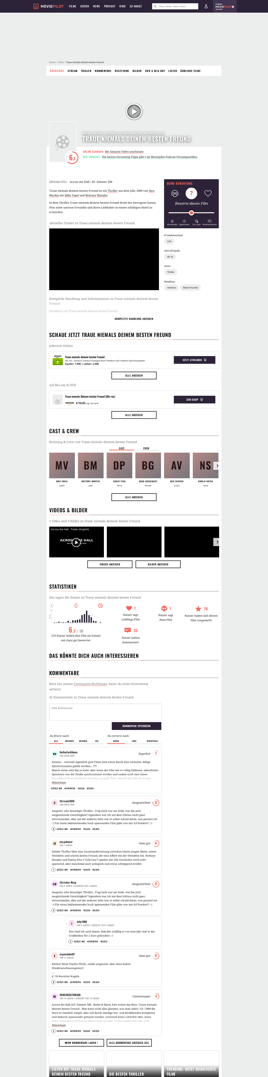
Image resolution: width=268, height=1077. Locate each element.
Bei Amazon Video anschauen (124, 151)
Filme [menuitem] (72, 6)
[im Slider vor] (217, 466)
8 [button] (53, 1031)
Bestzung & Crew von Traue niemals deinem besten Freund (93, 442)
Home (52, 62)
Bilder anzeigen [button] (158, 564)
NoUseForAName (68, 752)
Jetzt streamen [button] (195, 360)
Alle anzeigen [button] (134, 375)
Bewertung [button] (152, 741)
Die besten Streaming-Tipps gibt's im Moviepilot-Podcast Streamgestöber (149, 157)
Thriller (170, 272)
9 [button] (53, 934)
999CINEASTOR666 (70, 1044)
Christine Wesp (68, 898)
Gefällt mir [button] (56, 788)
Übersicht (57, 71)
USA (169, 241)
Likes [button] (134, 741)
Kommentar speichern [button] (137, 726)
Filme (61, 62)
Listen (172, 71)
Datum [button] (116, 741)
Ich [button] (96, 741)
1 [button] (53, 886)
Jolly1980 (82, 946)
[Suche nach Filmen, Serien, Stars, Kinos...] (175, 6)
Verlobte (171, 287)
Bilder (137, 71)
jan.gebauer (66, 850)
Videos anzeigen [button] (110, 564)
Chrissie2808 (67, 801)
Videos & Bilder (68, 510)
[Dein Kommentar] (105, 712)
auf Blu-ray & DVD (62, 385)
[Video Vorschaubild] (76, 543)
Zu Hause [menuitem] (136, 6)
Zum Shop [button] (194, 399)
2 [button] (70, 982)
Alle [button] (56, 741)
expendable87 (67, 995)
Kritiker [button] (83, 741)
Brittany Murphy (96, 195)
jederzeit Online (61, 346)
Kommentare (103, 71)
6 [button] (53, 837)
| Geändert (78, 902)
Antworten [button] (69, 788)
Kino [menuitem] (122, 6)
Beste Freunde (190, 287)
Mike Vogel (72, 195)
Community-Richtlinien (90, 684)
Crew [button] (146, 448)
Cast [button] (121, 448)
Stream (73, 71)
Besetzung (122, 71)
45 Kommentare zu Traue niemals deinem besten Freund (91, 697)
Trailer (86, 71)
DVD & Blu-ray (155, 71)
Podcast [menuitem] (109, 6)
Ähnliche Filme (190, 71)
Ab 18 (170, 256)
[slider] (191, 212)
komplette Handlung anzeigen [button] (134, 319)
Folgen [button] (81, 788)
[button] (172, 222)
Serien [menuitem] (84, 6)
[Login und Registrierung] (206, 6)
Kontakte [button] (69, 741)
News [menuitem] (96, 6)
